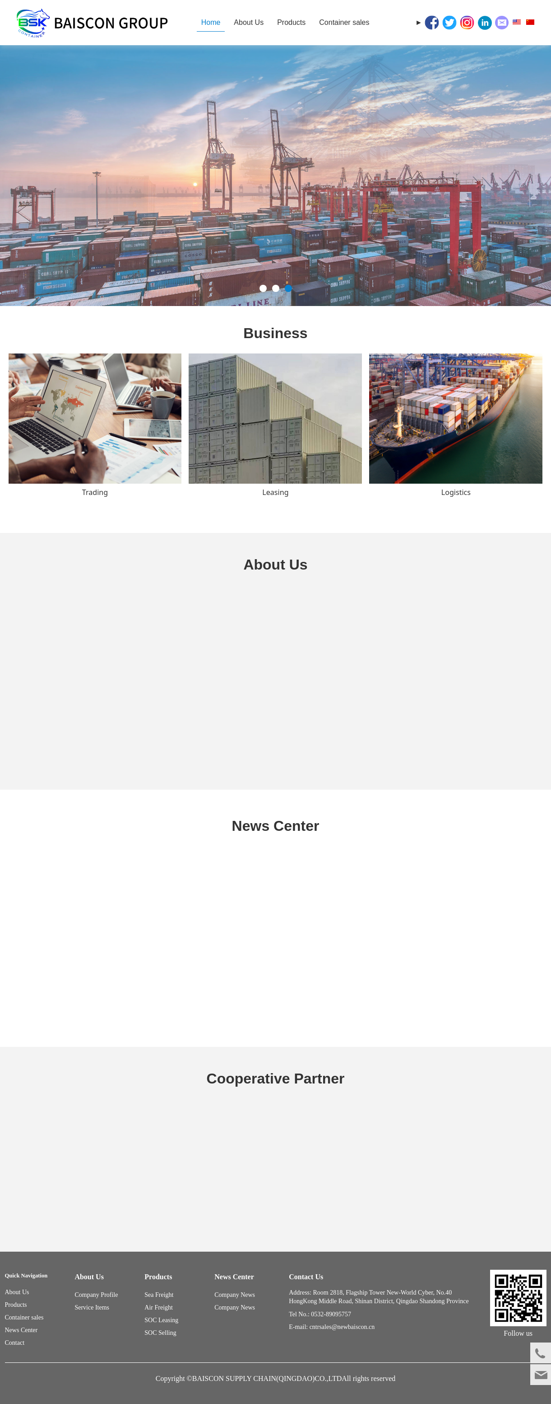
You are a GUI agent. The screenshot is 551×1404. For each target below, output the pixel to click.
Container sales (344, 22)
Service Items (91, 1307)
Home (211, 22)
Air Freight (158, 1307)
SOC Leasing (161, 1320)
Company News (234, 1307)
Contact (15, 1342)
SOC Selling (160, 1332)
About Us (249, 22)
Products (291, 22)
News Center (21, 1330)
